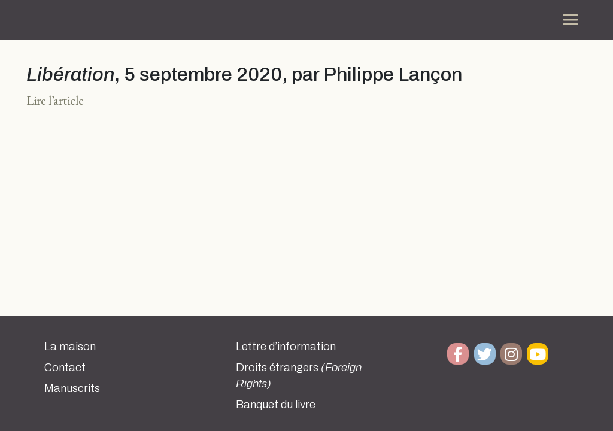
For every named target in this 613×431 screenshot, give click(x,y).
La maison (70, 347)
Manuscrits (72, 388)
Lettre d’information (286, 347)
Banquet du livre (275, 405)
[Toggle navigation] (570, 19)
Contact (65, 368)
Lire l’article (55, 100)
